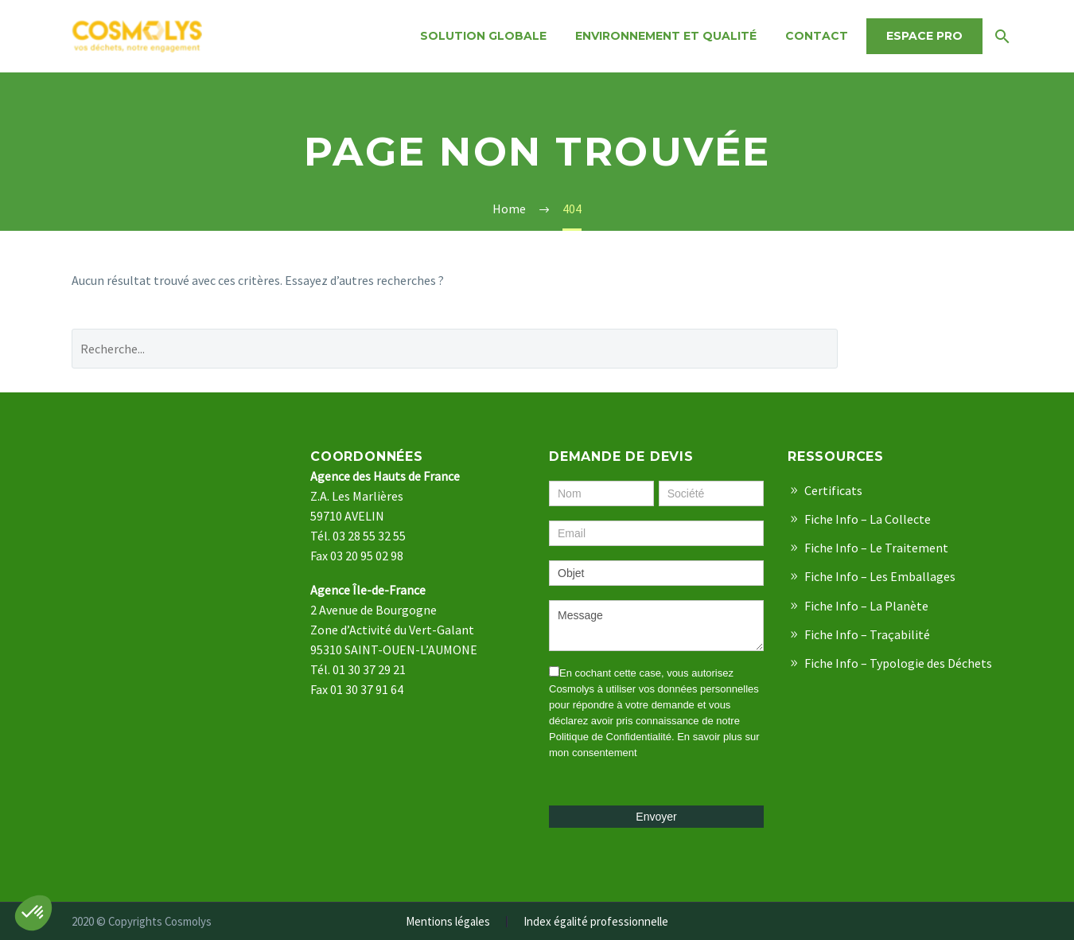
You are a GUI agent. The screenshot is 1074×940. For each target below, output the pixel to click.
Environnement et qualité (666, 36)
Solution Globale (483, 36)
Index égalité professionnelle (595, 922)
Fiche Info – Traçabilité (867, 634)
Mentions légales (448, 922)
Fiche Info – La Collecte (867, 519)
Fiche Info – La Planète (866, 606)
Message (656, 625)
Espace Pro (924, 36)
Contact (816, 36)
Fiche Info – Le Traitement (876, 548)
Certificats (833, 490)
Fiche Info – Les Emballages (879, 576)
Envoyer (656, 816)
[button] (33, 913)
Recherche (932, 348)
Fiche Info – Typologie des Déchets (898, 663)
